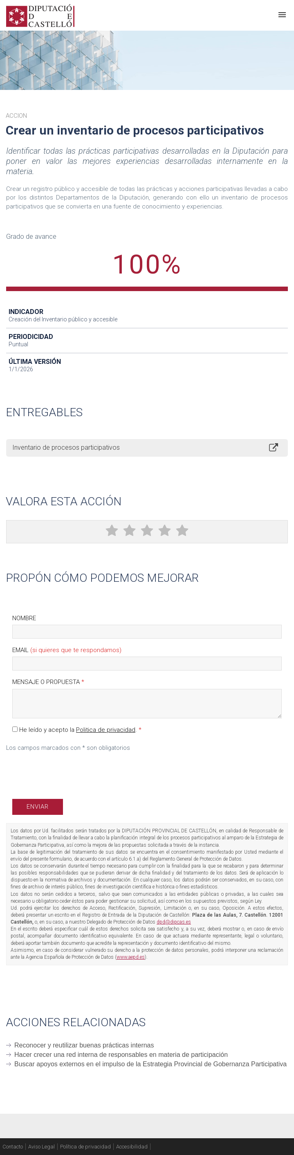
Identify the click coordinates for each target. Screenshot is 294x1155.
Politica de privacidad (105, 729)
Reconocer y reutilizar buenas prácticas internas (84, 1045)
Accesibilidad (132, 1147)
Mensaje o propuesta (48, 682)
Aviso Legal (41, 1147)
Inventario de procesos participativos (66, 447)
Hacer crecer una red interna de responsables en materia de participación (121, 1054)
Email (66, 650)
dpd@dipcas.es (174, 922)
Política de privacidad (85, 1147)
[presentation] (74, 773)
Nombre (24, 618)
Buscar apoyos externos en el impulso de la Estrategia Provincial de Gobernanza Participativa (150, 1064)
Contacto (12, 1147)
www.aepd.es (131, 957)
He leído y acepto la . (76, 729)
